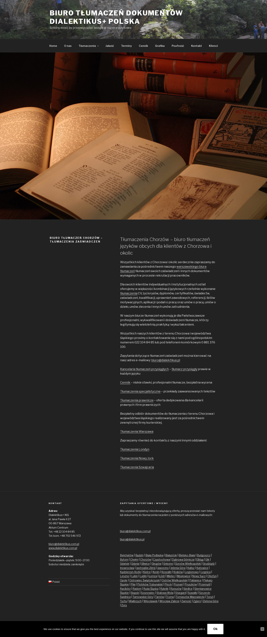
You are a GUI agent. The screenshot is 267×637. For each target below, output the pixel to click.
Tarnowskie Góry (143, 596)
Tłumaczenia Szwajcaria (137, 467)
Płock (168, 584)
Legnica (206, 571)
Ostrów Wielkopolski (174, 580)
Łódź (162, 576)
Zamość (186, 601)
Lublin (143, 576)
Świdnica (125, 596)
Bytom (124, 559)
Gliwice (145, 563)
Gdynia (135, 563)
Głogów (156, 563)
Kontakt (196, 45)
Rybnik (164, 588)
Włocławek (151, 601)
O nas (68, 45)
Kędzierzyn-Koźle (130, 571)
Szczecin (204, 592)
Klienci (213, 45)
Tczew (170, 596)
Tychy (123, 601)
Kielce (147, 571)
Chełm (134, 559)
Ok (215, 629)
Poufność (178, 45)
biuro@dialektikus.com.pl (64, 543)
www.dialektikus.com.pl (63, 548)
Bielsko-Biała (187, 555)
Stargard (180, 592)
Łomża (153, 576)
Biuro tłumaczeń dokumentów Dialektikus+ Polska (116, 17)
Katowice (202, 567)
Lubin (134, 576)
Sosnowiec (148, 592)
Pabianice (195, 580)
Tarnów (159, 596)
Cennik (143, 45)
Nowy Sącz (199, 576)
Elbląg (200, 559)
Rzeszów (176, 588)
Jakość (110, 45)
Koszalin (166, 571)
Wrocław (165, 601)
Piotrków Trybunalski (150, 584)
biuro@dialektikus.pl (165, 360)
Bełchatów (127, 555)
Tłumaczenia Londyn (134, 449)
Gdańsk (124, 563)
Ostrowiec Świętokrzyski (144, 580)
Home (53, 45)
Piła (133, 584)
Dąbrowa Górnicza (183, 559)
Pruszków (191, 584)
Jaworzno (163, 567)
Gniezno (168, 563)
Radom (137, 588)
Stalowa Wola (164, 592)
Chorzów (145, 559)
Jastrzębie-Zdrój (145, 567)
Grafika (160, 45)
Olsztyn (212, 576)
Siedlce (187, 588)
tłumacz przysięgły (184, 369)
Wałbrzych (135, 601)
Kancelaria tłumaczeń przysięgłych (144, 369)
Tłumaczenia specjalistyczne (140, 391)
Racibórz (125, 588)
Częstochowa (161, 559)
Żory (124, 605)
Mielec (171, 576)
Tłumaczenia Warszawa (136, 431)
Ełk (207, 559)
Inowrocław (127, 567)
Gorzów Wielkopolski (188, 563)
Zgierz (197, 601)
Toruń (209, 596)
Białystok (171, 555)
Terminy (126, 45)
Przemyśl (204, 584)
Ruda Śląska (150, 588)
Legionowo (192, 571)
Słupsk (135, 592)
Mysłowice (183, 576)
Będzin (139, 555)
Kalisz (191, 567)
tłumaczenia (128, 293)
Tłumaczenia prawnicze (137, 400)
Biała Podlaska (154, 555)
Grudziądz (209, 563)
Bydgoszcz (203, 555)
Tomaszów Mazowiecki (190, 596)
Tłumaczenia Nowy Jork (137, 458)
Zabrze (175, 601)
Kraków (178, 571)
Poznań (178, 584)
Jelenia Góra (178, 567)
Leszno (124, 576)
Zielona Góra (210, 601)
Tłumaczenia (89, 45)
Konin (156, 571)
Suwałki (192, 592)
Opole (123, 580)
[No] (262, 629)
